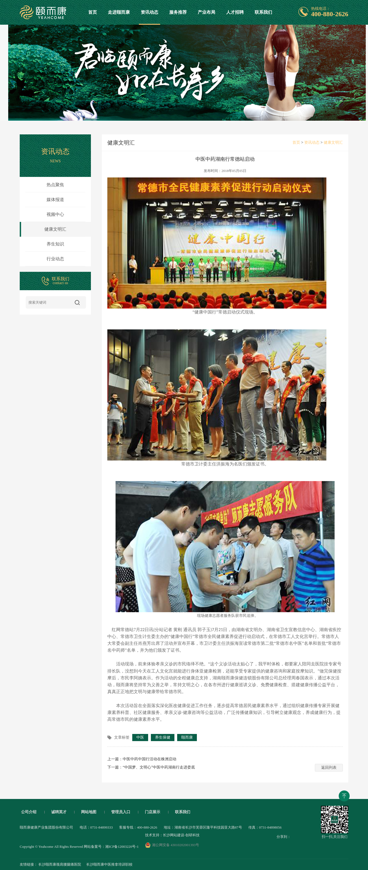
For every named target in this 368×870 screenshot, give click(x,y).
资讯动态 (149, 17)
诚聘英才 (59, 812)
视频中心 (55, 214)
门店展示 (152, 812)
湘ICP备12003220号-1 (122, 846)
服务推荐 (178, 12)
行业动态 (55, 258)
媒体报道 (55, 199)
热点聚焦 (55, 184)
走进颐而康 (119, 12)
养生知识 (55, 244)
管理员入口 (120, 812)
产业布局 (206, 12)
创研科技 (192, 835)
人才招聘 (235, 12)
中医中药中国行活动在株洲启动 (149, 759)
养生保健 (162, 737)
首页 (92, 12)
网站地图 (88, 812)
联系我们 (263, 12)
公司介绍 (28, 812)
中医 (140, 737)
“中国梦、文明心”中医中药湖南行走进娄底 (159, 767)
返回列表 (329, 768)
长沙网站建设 (173, 835)
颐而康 (187, 737)
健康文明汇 (43, 229)
